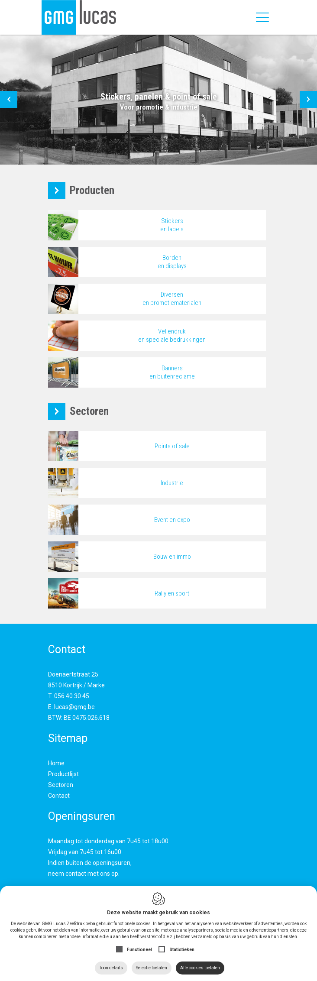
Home (56, 763)
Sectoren (60, 784)
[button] (8, 99)
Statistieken (181, 949)
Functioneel (139, 949)
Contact (59, 795)
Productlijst (63, 774)
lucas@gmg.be (74, 706)
